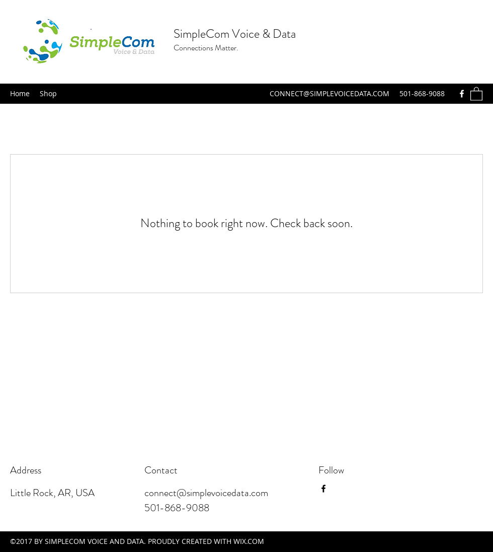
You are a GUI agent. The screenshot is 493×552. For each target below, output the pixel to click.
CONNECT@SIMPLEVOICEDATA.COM (329, 93)
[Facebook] (462, 94)
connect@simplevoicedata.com (206, 493)
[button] (476, 93)
